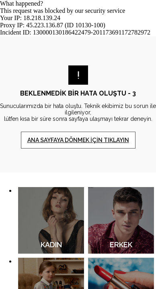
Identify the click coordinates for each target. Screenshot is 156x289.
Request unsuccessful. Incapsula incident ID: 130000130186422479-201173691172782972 (78, 144)
